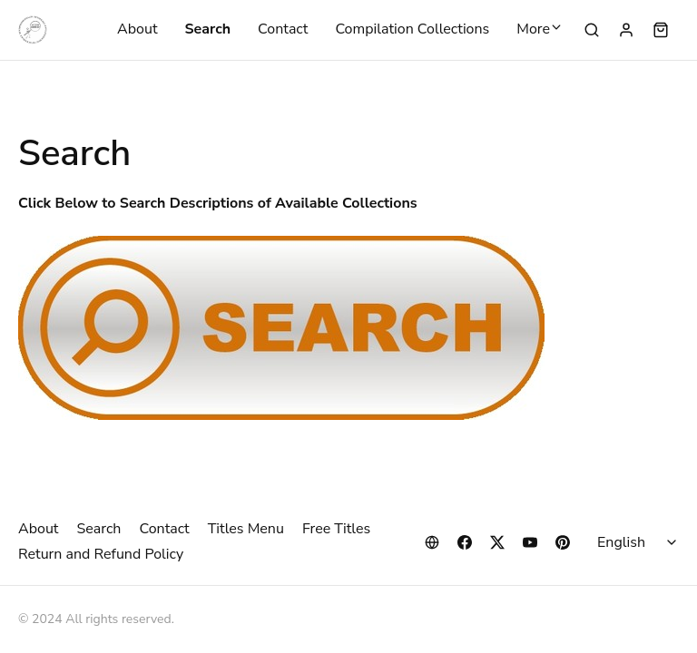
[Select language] (639, 542)
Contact (283, 30)
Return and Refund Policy (100, 554)
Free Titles (336, 529)
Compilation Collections (412, 30)
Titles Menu (246, 529)
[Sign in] (626, 30)
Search (208, 30)
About (137, 30)
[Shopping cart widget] (661, 30)
